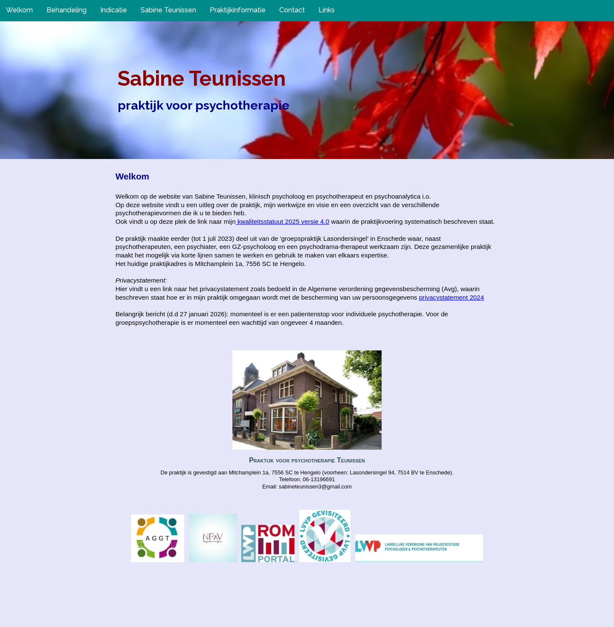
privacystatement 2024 (451, 297)
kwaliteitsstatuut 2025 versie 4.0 (283, 221)
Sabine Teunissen (202, 78)
